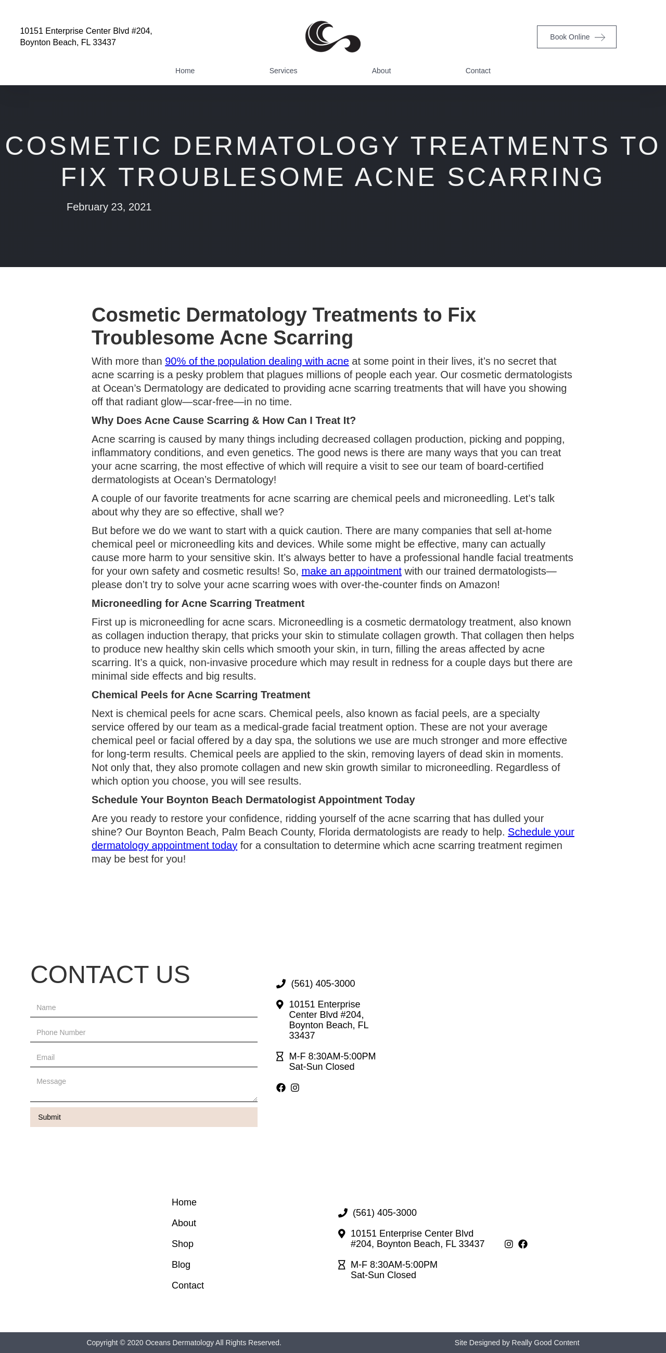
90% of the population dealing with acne (257, 361)
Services (284, 71)
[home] (333, 36)
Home (185, 71)
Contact (478, 71)
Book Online (570, 37)
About (381, 71)
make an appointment (352, 571)
